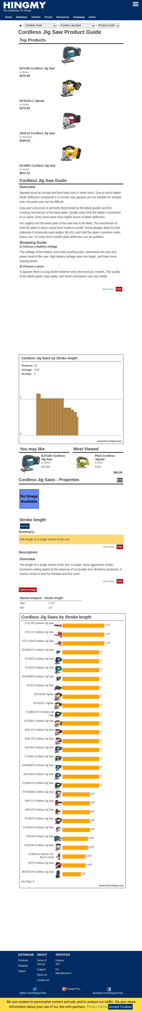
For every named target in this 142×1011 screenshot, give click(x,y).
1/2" (51, 607)
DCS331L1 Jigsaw (43, 703)
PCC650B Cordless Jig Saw (38, 791)
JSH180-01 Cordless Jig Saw (37, 649)
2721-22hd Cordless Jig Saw (38, 641)
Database (21, 17)
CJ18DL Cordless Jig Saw (39, 756)
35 (35, 365)
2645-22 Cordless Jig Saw (39, 729)
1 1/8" (52, 603)
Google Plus (71, 988)
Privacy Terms (96, 1007)
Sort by (25, 526)
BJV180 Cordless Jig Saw (39, 747)
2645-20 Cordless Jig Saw (39, 738)
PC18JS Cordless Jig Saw (39, 818)
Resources (62, 17)
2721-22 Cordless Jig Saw (39, 632)
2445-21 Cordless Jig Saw (39, 800)
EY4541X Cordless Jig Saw (38, 827)
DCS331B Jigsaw (44, 694)
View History (107, 289)
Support (41, 969)
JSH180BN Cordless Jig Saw (37, 676)
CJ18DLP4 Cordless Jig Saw (38, 783)
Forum (48, 17)
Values (22, 971)
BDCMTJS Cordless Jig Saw (38, 871)
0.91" (37, 369)
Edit (119, 289)
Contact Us (43, 980)
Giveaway (79, 17)
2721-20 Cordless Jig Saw (39, 623)
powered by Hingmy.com (109, 441)
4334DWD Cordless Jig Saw (38, 765)
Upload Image (28, 589)
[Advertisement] (71, 323)
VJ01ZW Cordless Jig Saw (39, 845)
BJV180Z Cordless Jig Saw (39, 774)
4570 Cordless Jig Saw (41, 862)
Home (8, 17)
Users (92, 17)
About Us (42, 974)
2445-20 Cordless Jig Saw (39, 809)
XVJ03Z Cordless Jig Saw (39, 658)
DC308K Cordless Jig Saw (39, 720)
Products (23, 960)
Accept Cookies (120, 1007)
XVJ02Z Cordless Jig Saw (39, 667)
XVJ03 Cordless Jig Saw (40, 685)
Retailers (23, 965)
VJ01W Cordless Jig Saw (40, 836)
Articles (36, 17)
